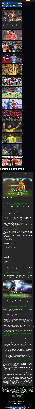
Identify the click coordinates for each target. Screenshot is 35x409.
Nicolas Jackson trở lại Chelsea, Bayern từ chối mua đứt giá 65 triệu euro (12, 22)
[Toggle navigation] (32, 1)
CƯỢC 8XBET (28, 1)
